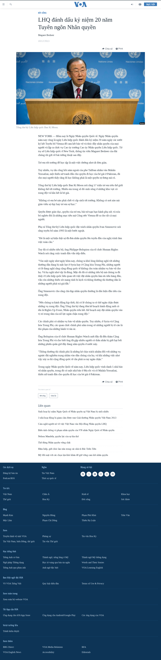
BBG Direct (8, 647)
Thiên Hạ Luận (89, 520)
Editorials (86, 652)
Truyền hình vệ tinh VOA (15, 536)
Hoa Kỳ (46, 499)
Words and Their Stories (93, 562)
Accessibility (48, 652)
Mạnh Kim (8, 515)
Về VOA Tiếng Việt (12, 583)
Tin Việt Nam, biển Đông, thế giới (19, 541)
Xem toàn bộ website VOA (15, 599)
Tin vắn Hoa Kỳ (89, 536)
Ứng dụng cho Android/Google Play (58, 615)
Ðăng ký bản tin (10, 473)
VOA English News (12, 652)
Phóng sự (46, 536)
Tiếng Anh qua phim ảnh (14, 567)
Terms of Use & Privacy (93, 583)
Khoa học (125, 494)
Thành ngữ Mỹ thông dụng (94, 557)
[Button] (107, 49)
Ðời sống (42, 12)
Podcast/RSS (9, 478)
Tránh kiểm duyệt (11, 631)
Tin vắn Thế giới (50, 541)
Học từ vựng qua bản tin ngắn (56, 562)
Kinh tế (85, 494)
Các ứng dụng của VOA (93, 615)
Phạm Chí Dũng (49, 520)
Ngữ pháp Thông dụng (13, 562)
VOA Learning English (92, 567)
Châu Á (45, 494)
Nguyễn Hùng (48, 515)
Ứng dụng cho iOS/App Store (16, 615)
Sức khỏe (125, 499)
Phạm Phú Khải (89, 515)
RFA (84, 647)
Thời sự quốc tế (49, 478)
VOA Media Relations (52, 647)
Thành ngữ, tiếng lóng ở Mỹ (55, 557)
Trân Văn (125, 515)
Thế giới (7, 499)
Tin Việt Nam (48, 473)
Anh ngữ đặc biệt (50, 567)
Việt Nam (7, 494)
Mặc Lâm (7, 520)
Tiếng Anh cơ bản (11, 557)
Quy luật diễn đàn (50, 583)
